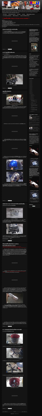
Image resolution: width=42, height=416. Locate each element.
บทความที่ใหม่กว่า (5, 411)
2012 (31, 93)
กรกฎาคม (32, 111)
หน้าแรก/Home (5, 14)
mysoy (6, 49)
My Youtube (18, 14)
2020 (31, 86)
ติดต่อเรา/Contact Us (15, 15)
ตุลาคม (32, 96)
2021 (31, 85)
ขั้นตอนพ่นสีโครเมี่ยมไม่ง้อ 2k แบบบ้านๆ (10, 243)
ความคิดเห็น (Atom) (16, 413)
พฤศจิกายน (32, 95)
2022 (31, 84)
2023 (31, 83)
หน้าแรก (15, 411)
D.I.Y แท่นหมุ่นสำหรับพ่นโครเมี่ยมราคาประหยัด (12, 329)
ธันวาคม (32, 94)
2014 (31, 91)
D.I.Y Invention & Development (7, 15)
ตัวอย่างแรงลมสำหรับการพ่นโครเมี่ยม (10, 29)
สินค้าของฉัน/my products (12, 14)
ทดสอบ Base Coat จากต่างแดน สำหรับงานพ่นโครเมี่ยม (14, 203)
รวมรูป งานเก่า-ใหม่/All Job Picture (24, 15)
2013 (31, 92)
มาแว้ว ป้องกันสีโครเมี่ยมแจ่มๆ (9, 52)
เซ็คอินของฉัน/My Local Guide (31, 14)
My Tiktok (23, 14)
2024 (31, 82)
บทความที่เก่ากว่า (24, 411)
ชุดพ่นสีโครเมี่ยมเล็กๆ (7, 91)
